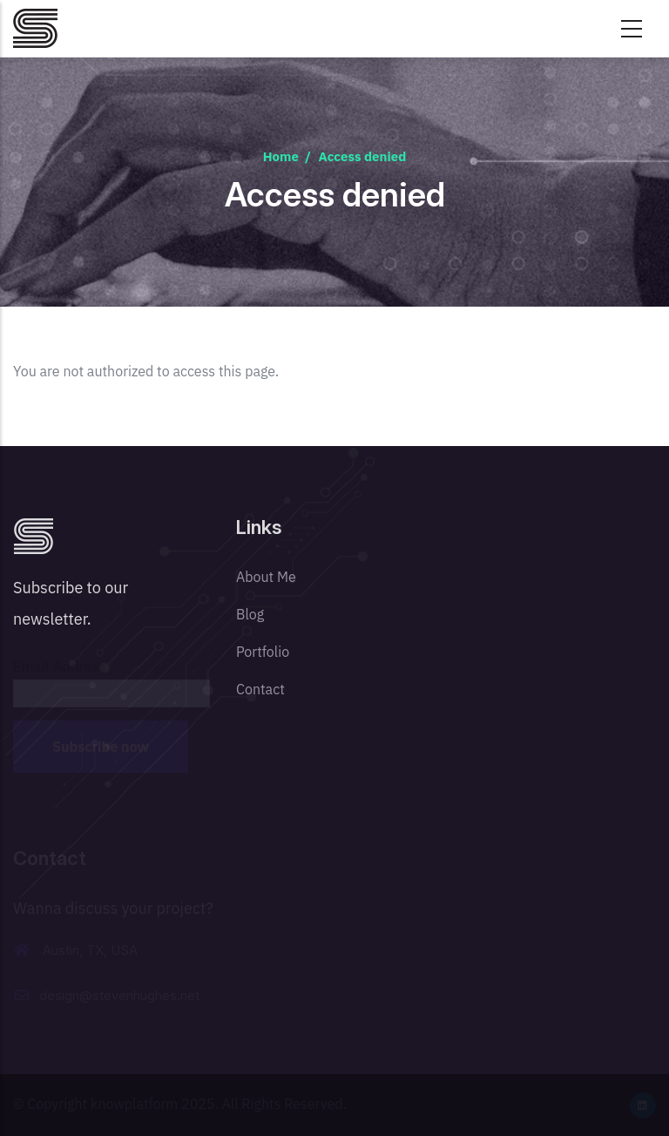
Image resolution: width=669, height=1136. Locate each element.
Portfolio (262, 651)
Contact (260, 689)
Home (281, 156)
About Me (266, 576)
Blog (250, 614)
